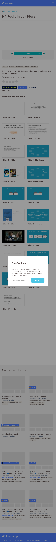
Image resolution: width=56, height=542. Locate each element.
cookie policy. (22, 275)
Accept (38, 280)
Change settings (18, 280)
